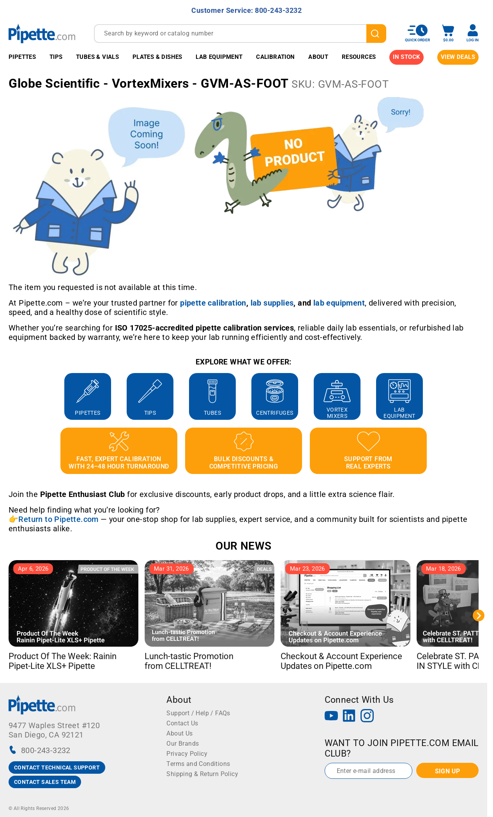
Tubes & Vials (97, 56)
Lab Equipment (219, 56)
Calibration (275, 56)
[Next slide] (478, 615)
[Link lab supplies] (272, 303)
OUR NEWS (243, 545)
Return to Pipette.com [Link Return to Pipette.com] (58, 519)
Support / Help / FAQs (198, 713)
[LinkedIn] (349, 716)
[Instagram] (367, 716)
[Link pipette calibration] (213, 303)
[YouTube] (331, 716)
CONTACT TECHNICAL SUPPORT (57, 767)
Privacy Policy (186, 753)
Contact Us (182, 723)
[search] (376, 33)
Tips (56, 56)
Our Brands (182, 743)
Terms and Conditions (198, 763)
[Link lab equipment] (339, 303)
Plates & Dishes (157, 56)
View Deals (458, 56)
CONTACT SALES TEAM (45, 782)
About (318, 56)
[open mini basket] (448, 33)
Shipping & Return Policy (202, 774)
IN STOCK (406, 56)
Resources (359, 56)
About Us (179, 733)
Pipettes (22, 56)
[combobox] (240, 33)
